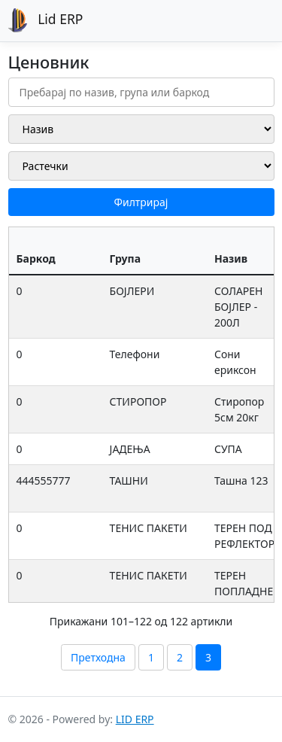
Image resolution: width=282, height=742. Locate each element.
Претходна (98, 657)
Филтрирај (141, 202)
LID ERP (135, 719)
